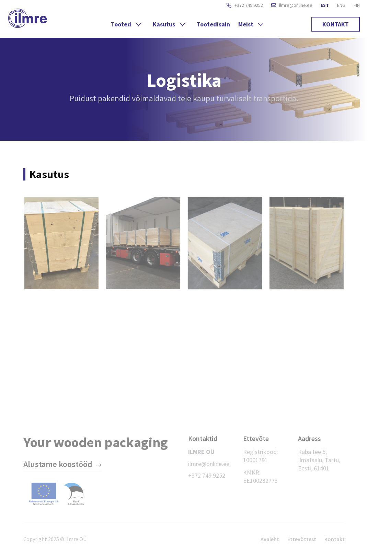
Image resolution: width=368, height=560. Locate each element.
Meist (251, 24)
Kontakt (335, 24)
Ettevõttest (301, 539)
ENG (341, 5)
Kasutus (170, 24)
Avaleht (270, 539)
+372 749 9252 (245, 5)
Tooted (127, 24)
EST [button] (325, 5)
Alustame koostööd (57, 464)
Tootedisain (213, 24)
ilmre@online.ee (291, 5)
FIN (357, 5)
